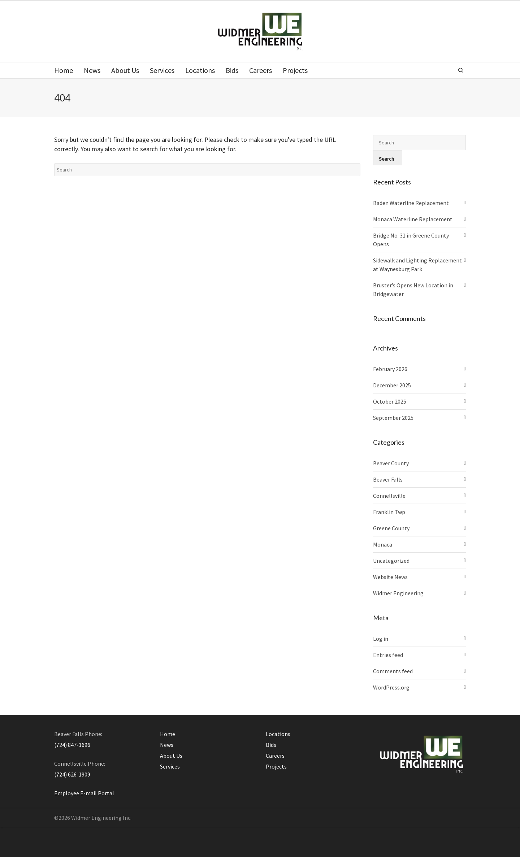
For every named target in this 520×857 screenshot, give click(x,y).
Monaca (382, 544)
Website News (390, 576)
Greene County (391, 528)
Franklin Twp (389, 511)
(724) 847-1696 (72, 744)
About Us (171, 755)
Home (167, 734)
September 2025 (393, 417)
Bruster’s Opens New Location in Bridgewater (413, 289)
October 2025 (389, 401)
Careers (275, 755)
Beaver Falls (388, 479)
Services (170, 766)
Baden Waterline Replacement (411, 202)
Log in (380, 638)
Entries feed (388, 654)
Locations (278, 734)
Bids (271, 744)
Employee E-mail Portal (84, 793)
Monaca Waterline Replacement (412, 219)
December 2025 (392, 385)
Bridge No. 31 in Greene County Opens (411, 240)
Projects (276, 766)
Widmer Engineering (398, 593)
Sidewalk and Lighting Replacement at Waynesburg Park (417, 265)
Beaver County (391, 463)
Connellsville (389, 495)
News (166, 744)
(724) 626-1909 (72, 774)
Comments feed (393, 671)
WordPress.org (391, 687)
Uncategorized (391, 560)
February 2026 (390, 369)
